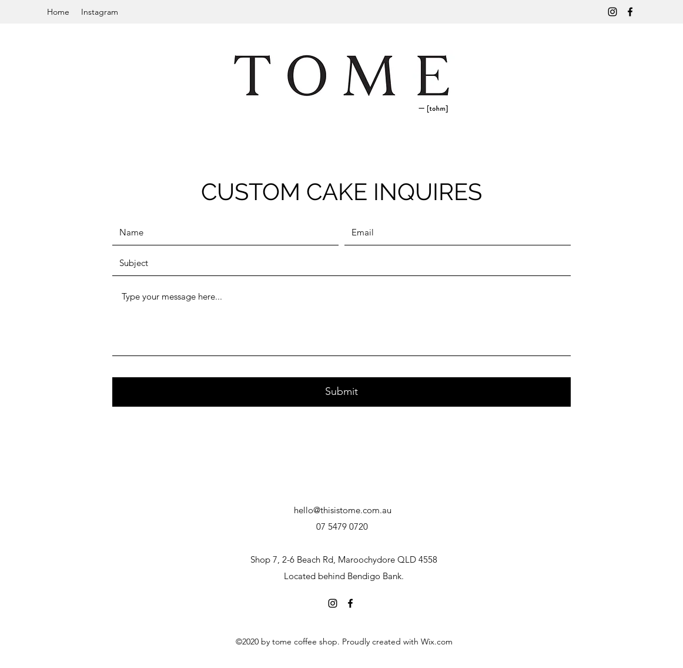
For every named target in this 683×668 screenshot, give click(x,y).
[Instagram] (612, 12)
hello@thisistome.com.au (342, 510)
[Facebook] (630, 12)
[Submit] (341, 392)
